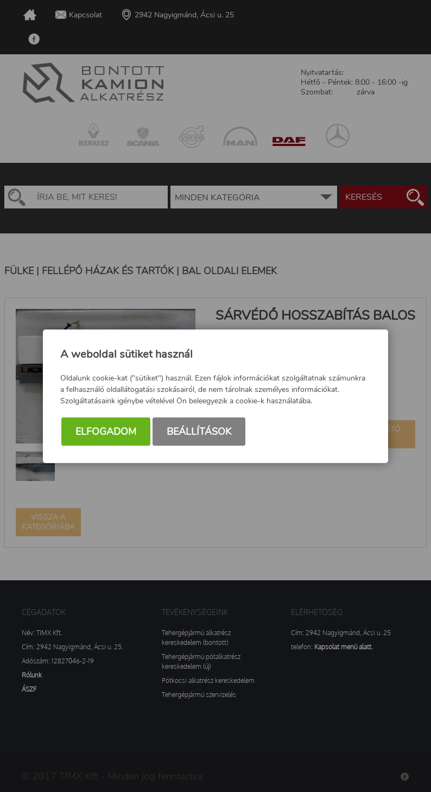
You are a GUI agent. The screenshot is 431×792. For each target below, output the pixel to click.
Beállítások (199, 431)
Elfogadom (105, 431)
